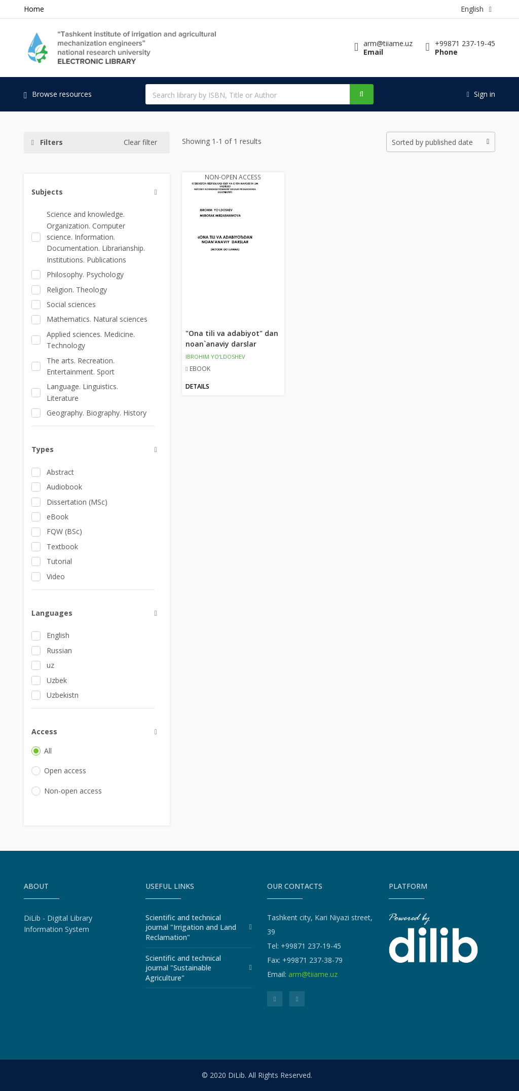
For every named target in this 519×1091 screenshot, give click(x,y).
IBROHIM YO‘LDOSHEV (215, 356)
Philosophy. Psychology (77, 274)
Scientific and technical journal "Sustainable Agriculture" (183, 968)
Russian (51, 650)
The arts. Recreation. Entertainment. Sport (73, 366)
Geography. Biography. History (88, 413)
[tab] (93, 192)
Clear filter (140, 142)
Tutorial (51, 561)
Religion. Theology (69, 289)
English (50, 635)
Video (48, 576)
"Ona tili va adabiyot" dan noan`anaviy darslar (232, 338)
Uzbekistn (55, 695)
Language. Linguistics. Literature (74, 392)
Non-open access (66, 791)
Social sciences (63, 304)
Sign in (481, 94)
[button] (96, 192)
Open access (58, 770)
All (41, 751)
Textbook (54, 546)
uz (42, 665)
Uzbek (49, 680)
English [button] (476, 9)
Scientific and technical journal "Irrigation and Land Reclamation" (190, 927)
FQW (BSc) (56, 531)
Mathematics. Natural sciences (89, 319)
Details (197, 386)
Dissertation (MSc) (69, 502)
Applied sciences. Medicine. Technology (83, 339)
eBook (49, 516)
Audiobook (56, 487)
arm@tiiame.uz (313, 974)
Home (34, 9)
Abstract (52, 472)
